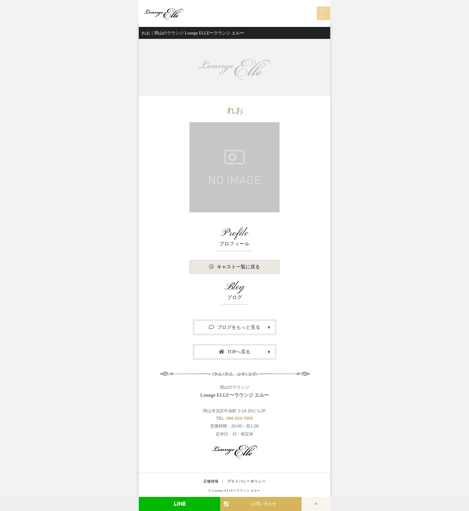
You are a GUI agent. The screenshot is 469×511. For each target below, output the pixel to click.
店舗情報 (211, 481)
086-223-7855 (239, 418)
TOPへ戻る (234, 351)
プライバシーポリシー (246, 481)
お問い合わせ (250, 504)
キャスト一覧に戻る (234, 266)
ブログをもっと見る (234, 327)
